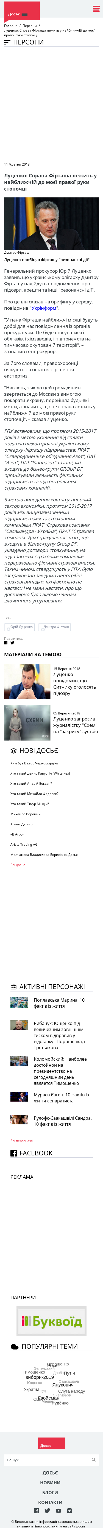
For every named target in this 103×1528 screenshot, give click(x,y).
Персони (30, 25)
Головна (11, 25)
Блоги (50, 1493)
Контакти (50, 1502)
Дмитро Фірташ (56, 626)
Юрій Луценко (21, 626)
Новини (50, 1483)
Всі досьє (17, 864)
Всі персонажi (21, 1140)
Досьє (50, 1473)
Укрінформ (44, 308)
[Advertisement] (51, 103)
